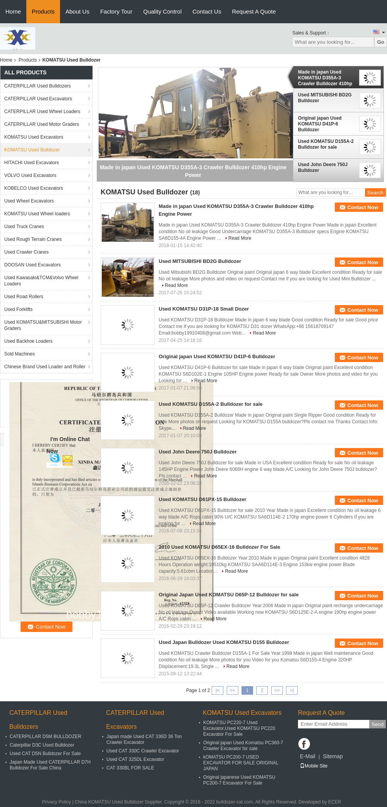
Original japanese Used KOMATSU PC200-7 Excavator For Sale (239, 780)
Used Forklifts (18, 309)
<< (232, 690)
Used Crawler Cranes (26, 252)
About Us (77, 11)
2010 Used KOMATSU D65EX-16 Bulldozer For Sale (219, 547)
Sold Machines (19, 354)
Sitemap (332, 756)
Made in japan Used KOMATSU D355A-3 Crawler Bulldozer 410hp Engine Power (325, 77)
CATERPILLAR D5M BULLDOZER (45, 736)
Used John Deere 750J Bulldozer (323, 167)
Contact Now (363, 207)
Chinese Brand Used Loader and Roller (44, 366)
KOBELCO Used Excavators (33, 188)
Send (378, 724)
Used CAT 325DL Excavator (135, 759)
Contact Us (206, 11)
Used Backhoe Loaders (28, 341)
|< (217, 690)
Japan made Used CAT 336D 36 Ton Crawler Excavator (144, 739)
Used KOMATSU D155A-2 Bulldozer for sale (326, 144)
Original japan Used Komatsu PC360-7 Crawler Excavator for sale (243, 745)
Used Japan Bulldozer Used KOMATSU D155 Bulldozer (224, 642)
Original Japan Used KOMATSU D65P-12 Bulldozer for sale (229, 595)
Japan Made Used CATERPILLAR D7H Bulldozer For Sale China (50, 765)
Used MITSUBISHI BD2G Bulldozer (325, 97)
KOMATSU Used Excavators (33, 137)
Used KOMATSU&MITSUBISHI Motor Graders (43, 325)
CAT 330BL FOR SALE (130, 768)
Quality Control (162, 11)
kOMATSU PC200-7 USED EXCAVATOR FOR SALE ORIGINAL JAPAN (240, 762)
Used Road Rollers (23, 296)
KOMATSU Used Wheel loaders (37, 213)
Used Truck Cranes (24, 226)
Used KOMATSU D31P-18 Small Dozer (204, 309)
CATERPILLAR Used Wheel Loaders (42, 111)
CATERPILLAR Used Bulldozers (37, 86)
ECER (334, 802)
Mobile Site (313, 766)
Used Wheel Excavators (29, 201)
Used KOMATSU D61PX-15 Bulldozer (203, 499)
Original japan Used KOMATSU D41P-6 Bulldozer (320, 123)
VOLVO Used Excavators (30, 175)
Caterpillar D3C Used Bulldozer (42, 745)
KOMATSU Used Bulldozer (32, 150)
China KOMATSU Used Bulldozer (109, 802)
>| (292, 690)
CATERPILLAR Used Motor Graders (41, 124)
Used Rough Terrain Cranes (33, 239)
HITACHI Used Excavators (31, 162)
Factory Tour (116, 11)
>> (277, 690)
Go (380, 42)
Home (13, 11)
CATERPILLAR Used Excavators (38, 98)
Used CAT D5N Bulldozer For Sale (45, 753)
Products (43, 11)
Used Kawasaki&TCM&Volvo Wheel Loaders (41, 281)
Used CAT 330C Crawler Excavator (142, 751)
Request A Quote (254, 11)
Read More (239, 238)
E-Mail (307, 756)
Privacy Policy (56, 802)
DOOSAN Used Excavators (32, 265)
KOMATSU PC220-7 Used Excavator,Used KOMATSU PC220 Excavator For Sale (239, 728)
